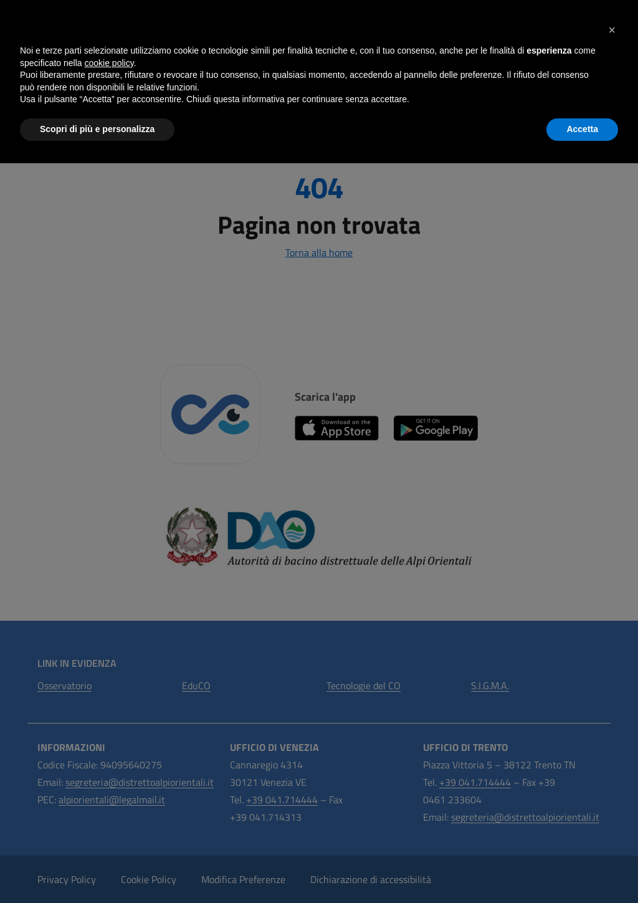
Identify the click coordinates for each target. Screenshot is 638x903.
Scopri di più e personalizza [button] (97, 129)
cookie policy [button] (109, 63)
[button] (612, 30)
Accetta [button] (582, 129)
